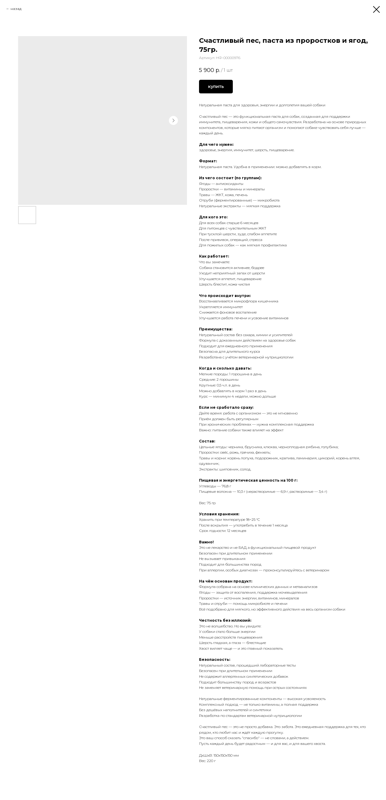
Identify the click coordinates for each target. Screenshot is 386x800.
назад (16, 8)
